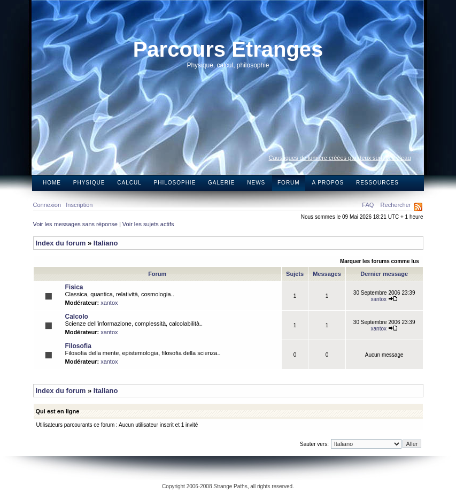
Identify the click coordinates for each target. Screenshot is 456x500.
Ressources (377, 183)
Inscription (79, 205)
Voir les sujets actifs (148, 224)
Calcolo (76, 316)
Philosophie (175, 183)
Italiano (106, 243)
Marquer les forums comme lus (379, 261)
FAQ (368, 205)
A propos (328, 183)
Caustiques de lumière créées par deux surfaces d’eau (340, 158)
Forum (288, 183)
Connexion (47, 205)
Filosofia (78, 346)
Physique (89, 183)
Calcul (129, 183)
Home (52, 183)
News (256, 183)
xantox (109, 302)
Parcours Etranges (228, 49)
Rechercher (396, 205)
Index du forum (61, 243)
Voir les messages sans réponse (75, 224)
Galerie (221, 183)
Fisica (74, 287)
